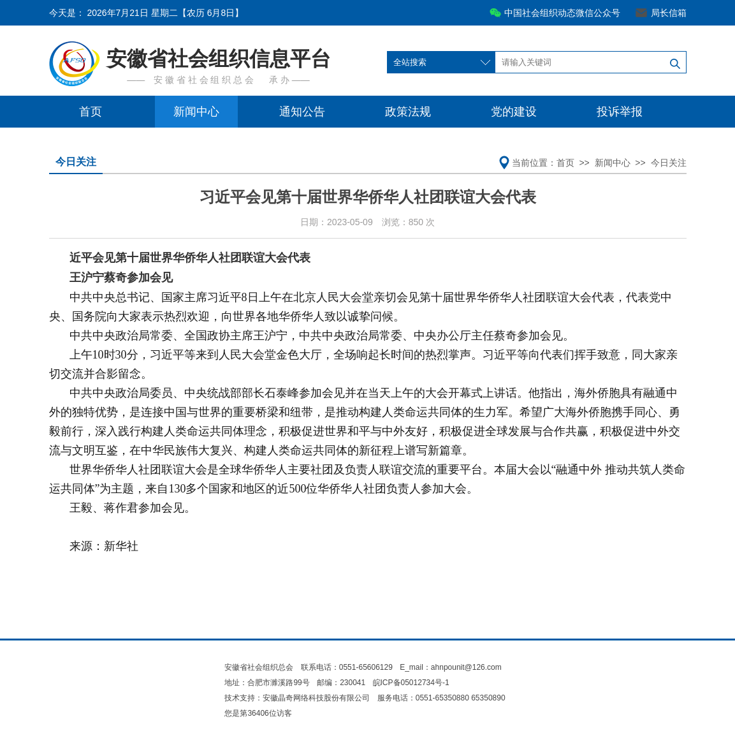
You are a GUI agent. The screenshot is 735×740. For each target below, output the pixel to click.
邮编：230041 (341, 682)
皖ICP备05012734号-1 (411, 682)
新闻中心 (196, 111)
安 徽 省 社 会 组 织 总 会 (204, 80)
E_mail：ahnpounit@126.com (451, 667)
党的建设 (514, 111)
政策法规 (408, 111)
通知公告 (302, 111)
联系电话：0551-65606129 (348, 667)
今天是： (146, 13)
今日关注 (75, 161)
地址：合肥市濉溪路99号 (266, 682)
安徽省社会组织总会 (258, 667)
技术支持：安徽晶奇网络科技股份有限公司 (297, 697)
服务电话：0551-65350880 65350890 (441, 697)
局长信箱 (669, 13)
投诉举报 (620, 111)
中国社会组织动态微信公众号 (562, 13)
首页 (90, 111)
